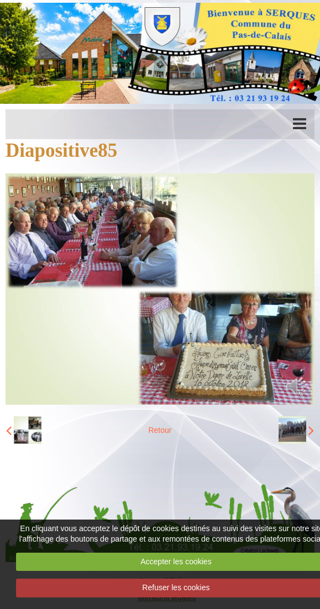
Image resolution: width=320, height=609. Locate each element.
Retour (159, 430)
